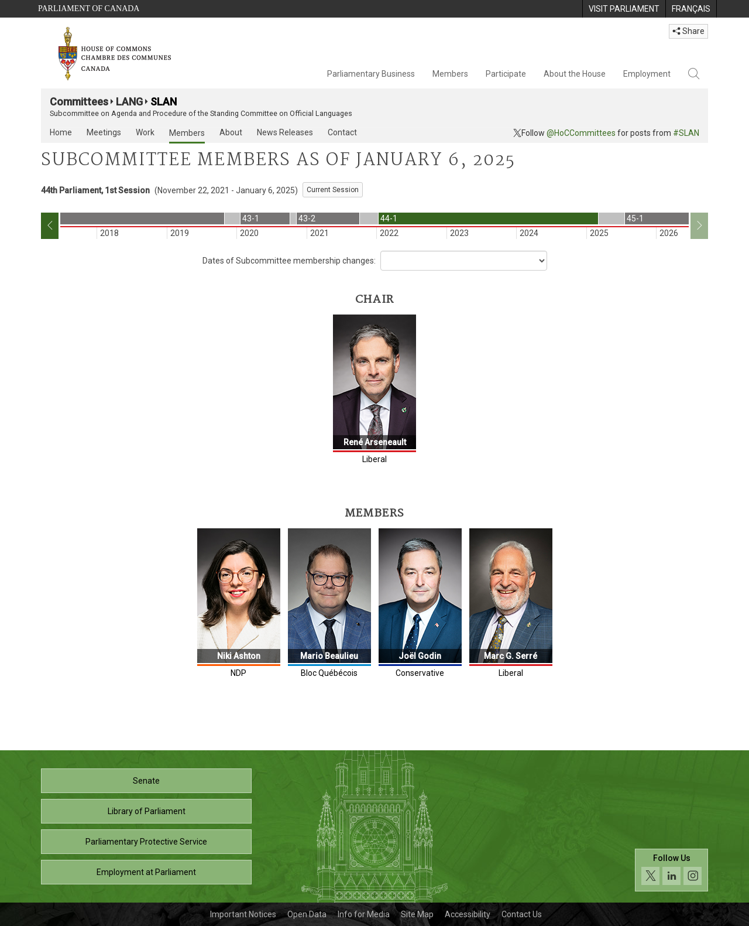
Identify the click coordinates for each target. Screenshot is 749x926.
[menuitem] (623, 9)
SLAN (163, 101)
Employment (647, 73)
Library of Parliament (146, 811)
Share (688, 31)
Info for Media (364, 914)
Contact (342, 132)
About (230, 132)
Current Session (333, 190)
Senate (146, 780)
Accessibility (467, 914)
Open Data (307, 914)
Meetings (104, 132)
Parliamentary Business (371, 73)
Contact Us (521, 914)
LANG (129, 101)
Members (450, 73)
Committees (79, 101)
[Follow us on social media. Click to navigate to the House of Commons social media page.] (671, 870)
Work (145, 132)
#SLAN (686, 133)
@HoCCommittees (581, 133)
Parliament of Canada (88, 8)
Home (61, 132)
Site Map (417, 914)
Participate (506, 73)
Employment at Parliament (146, 872)
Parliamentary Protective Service (146, 841)
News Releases (285, 132)
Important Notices (243, 914)
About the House (575, 73)
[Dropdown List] (463, 261)
